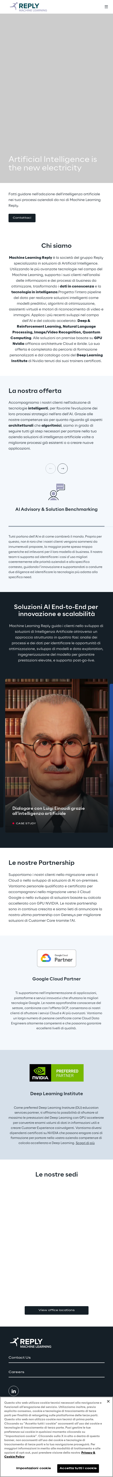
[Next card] (62, 468)
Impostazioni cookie (33, 1468)
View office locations (57, 1310)
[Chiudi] (108, 1401)
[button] (22, 218)
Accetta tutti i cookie (78, 1468)
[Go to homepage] (29, 7)
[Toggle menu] (106, 7)
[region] (56, 1437)
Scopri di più (85, 1143)
